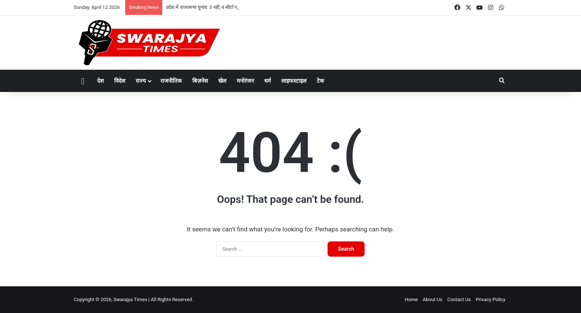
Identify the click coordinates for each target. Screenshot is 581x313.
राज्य (141, 81)
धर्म (267, 81)
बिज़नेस (200, 81)
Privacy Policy (490, 299)
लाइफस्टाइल (293, 81)
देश (100, 81)
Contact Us (459, 299)
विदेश (119, 81)
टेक (320, 81)
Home (411, 299)
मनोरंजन (245, 81)
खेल (222, 81)
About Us (432, 299)
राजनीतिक (171, 81)
